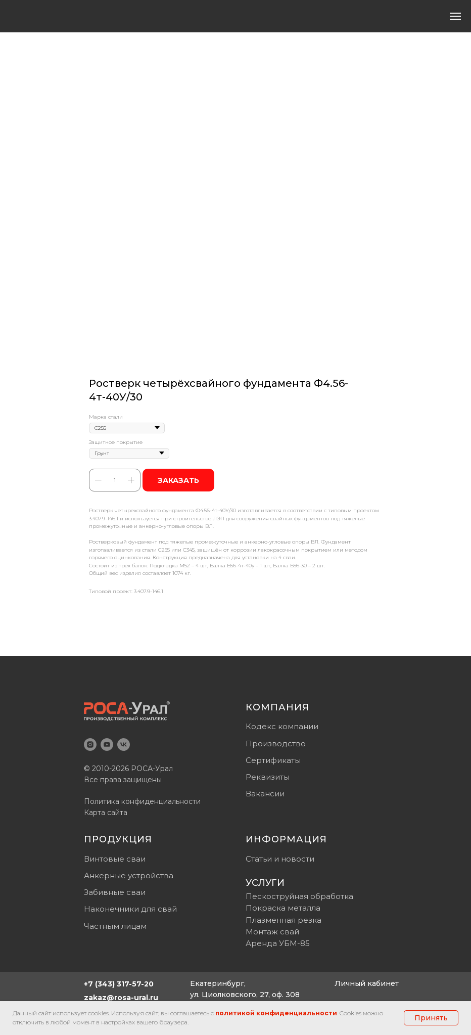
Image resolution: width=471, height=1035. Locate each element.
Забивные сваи (115, 892)
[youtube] (107, 744)
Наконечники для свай (130, 909)
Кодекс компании (282, 726)
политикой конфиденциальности (276, 1013)
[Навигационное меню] (455, 16)
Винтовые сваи (115, 859)
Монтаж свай (272, 931)
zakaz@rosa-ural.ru (121, 997)
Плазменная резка (283, 920)
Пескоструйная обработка (299, 896)
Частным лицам (115, 926)
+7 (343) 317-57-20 (119, 983)
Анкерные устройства (128, 875)
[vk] (123, 744)
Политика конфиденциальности (142, 801)
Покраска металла (283, 908)
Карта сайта (105, 812)
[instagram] (90, 744)
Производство (276, 743)
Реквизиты (268, 777)
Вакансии (265, 793)
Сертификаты (273, 760)
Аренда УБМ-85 (278, 943)
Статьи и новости (280, 859)
